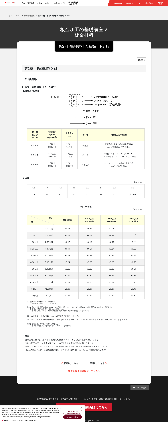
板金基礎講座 (29, 16)
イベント (51, 6)
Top (26, 6)
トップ (9, 16)
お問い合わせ (148, 6)
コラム (42, 6)
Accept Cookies (72, 417)
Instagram (130, 6)
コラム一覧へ (140, 387)
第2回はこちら (70, 363)
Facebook (118, 6)
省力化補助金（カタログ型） (77, 6)
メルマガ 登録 (160, 5)
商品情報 (34, 6)
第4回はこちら (98, 363)
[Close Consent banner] (81, 408)
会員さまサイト (63, 6)
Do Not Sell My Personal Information (73, 412)
